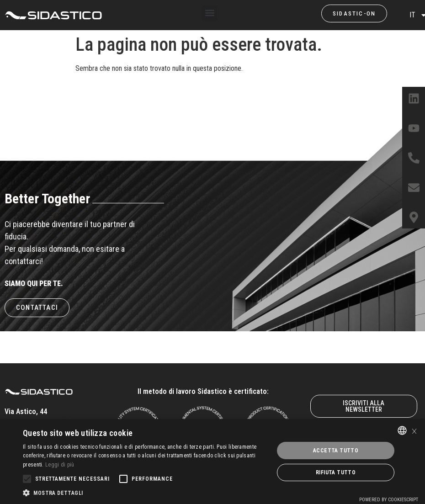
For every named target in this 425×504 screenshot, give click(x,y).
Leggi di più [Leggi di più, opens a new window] (59, 465)
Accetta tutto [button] (335, 450)
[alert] (212, 461)
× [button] (414, 430)
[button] (209, 13)
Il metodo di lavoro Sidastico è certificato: (203, 391)
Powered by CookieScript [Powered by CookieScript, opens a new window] (388, 500)
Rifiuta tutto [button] (336, 472)
